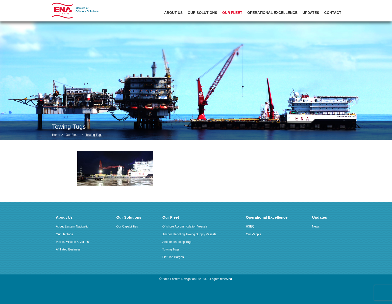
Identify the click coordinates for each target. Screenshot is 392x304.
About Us (173, 13)
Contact (332, 13)
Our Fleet (232, 13)
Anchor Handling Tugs (177, 242)
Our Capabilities (127, 226)
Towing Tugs (170, 249)
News (316, 226)
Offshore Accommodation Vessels (185, 226)
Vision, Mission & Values (72, 242)
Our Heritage (64, 234)
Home (56, 135)
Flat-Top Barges (173, 257)
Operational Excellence (272, 13)
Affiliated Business (68, 249)
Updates (311, 13)
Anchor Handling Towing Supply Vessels (189, 234)
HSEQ (250, 226)
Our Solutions (202, 13)
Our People (253, 234)
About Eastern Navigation (73, 226)
